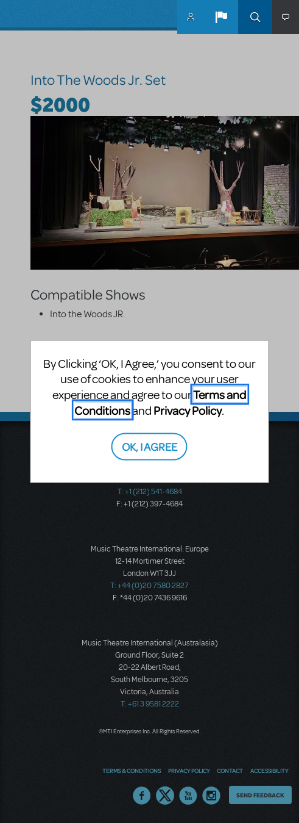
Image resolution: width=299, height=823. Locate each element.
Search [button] (255, 17)
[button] (221, 17)
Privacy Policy (187, 410)
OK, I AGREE (149, 446)
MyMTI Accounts (190, 17)
